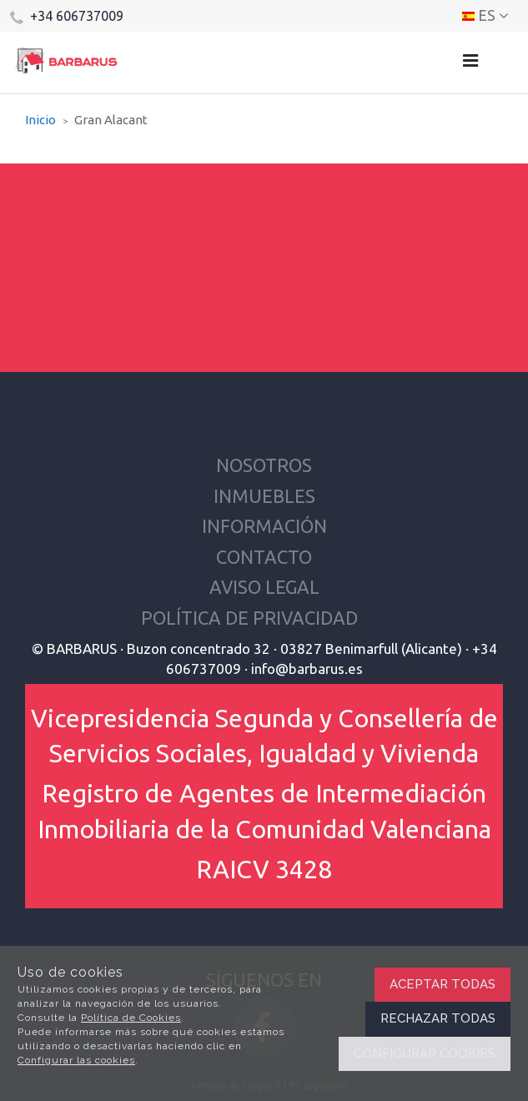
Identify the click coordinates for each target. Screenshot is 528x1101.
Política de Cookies (131, 1017)
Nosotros (264, 465)
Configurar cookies (424, 1053)
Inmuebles (264, 495)
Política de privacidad (249, 617)
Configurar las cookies (76, 1060)
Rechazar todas (437, 1018)
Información (264, 525)
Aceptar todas (442, 984)
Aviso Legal (264, 586)
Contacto (264, 556)
